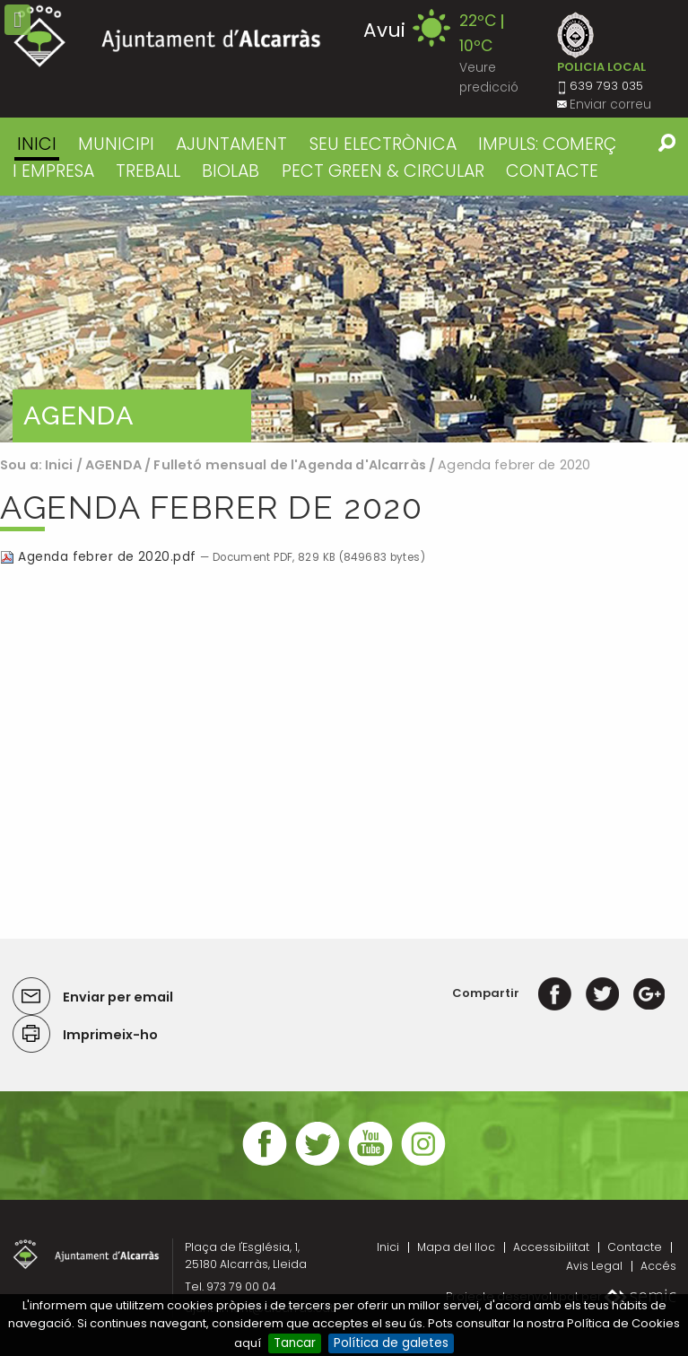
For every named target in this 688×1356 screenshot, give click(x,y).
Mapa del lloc (456, 1247)
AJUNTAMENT (231, 144)
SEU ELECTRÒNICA (383, 144)
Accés (658, 1265)
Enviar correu (610, 104)
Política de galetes (391, 1343)
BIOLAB (230, 171)
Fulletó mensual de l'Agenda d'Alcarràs (291, 465)
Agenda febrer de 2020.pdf (100, 556)
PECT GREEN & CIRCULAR (383, 171)
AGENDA (113, 465)
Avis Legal (594, 1265)
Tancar (295, 1343)
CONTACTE (552, 171)
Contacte (634, 1247)
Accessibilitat (551, 1247)
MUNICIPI (116, 144)
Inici (37, 144)
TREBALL (148, 171)
